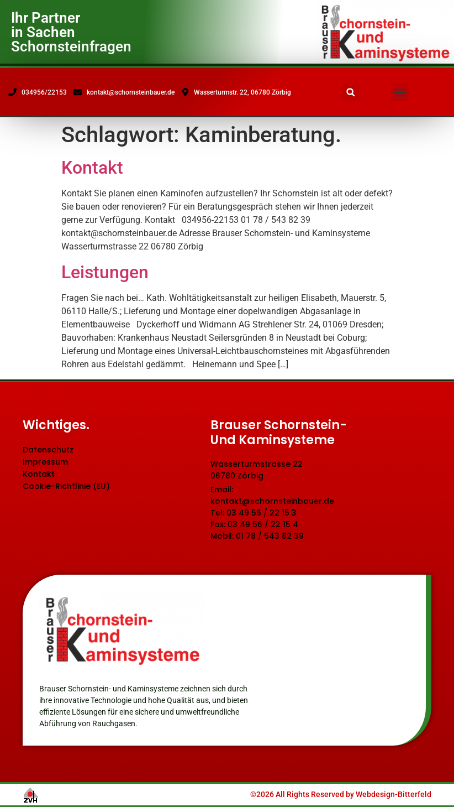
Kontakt (92, 167)
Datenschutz (48, 449)
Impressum (45, 461)
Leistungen (105, 272)
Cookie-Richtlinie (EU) (66, 486)
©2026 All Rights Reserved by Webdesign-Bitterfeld (340, 794)
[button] (399, 92)
